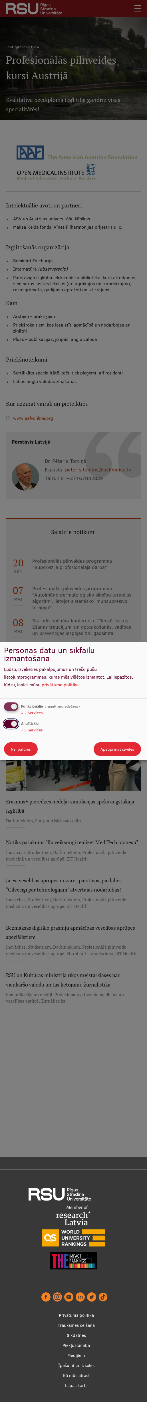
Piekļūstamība (76, 1345)
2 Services (32, 713)
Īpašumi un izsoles (76, 1365)
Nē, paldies (21, 749)
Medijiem (76, 1355)
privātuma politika (60, 684)
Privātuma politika (76, 1315)
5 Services (32, 730)
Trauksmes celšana (76, 1325)
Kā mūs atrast (76, 1375)
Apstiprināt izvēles (117, 749)
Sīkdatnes (76, 1335)
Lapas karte (76, 1385)
